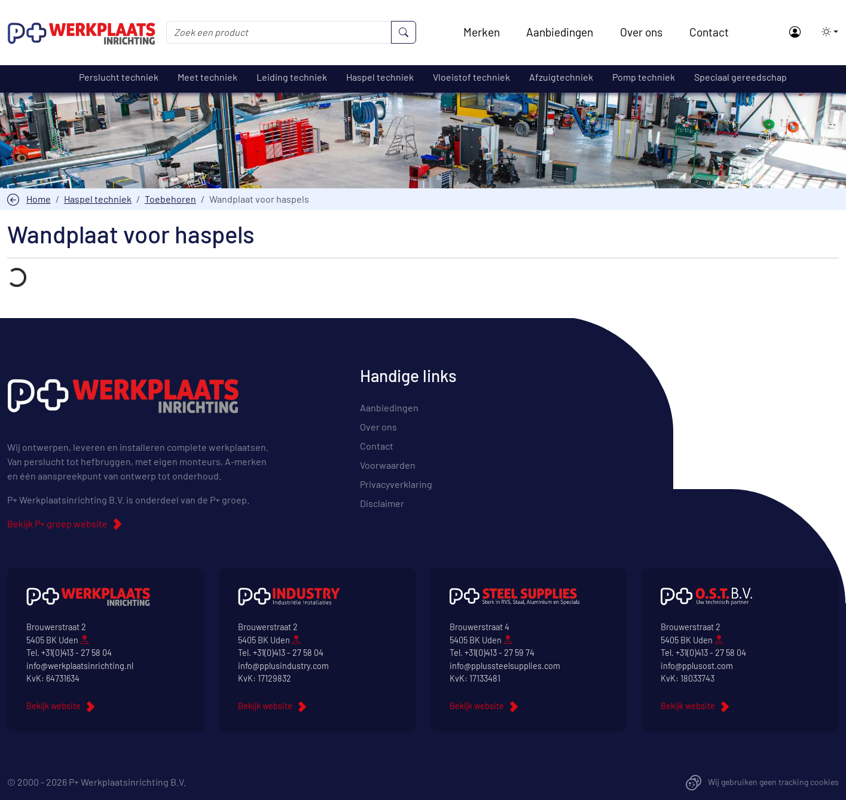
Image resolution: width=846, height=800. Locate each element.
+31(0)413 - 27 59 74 (500, 653)
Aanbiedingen (559, 32)
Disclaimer (382, 503)
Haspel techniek (98, 198)
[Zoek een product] (279, 32)
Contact (709, 32)
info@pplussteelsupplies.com (505, 666)
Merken (481, 32)
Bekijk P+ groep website (57, 523)
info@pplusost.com (697, 666)
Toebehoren (170, 198)
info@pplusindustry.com (283, 666)
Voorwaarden (388, 465)
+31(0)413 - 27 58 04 (76, 653)
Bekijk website (53, 706)
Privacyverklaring (396, 484)
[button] (826, 31)
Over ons (641, 32)
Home (38, 198)
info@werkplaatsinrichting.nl (79, 666)
